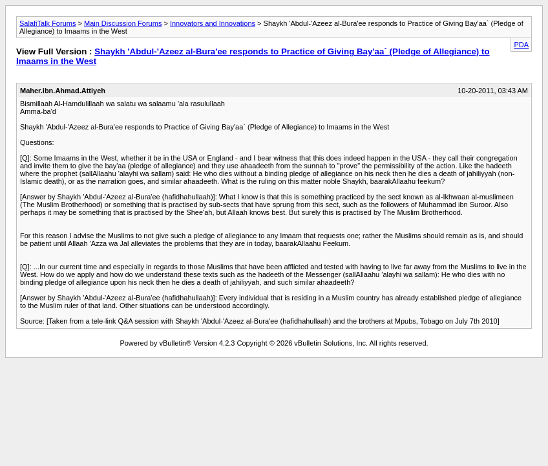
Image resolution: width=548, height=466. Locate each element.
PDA (521, 45)
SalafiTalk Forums (47, 23)
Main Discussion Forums (123, 23)
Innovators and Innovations (212, 23)
